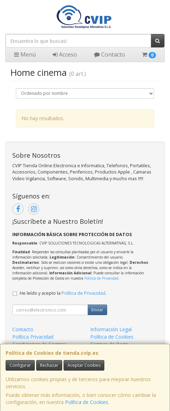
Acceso (65, 54)
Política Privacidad (32, 336)
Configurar (20, 365)
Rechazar (49, 365)
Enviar (97, 310)
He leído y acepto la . (63, 293)
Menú (25, 54)
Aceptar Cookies (83, 365)
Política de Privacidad (101, 278)
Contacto (109, 54)
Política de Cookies (86, 402)
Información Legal (111, 329)
